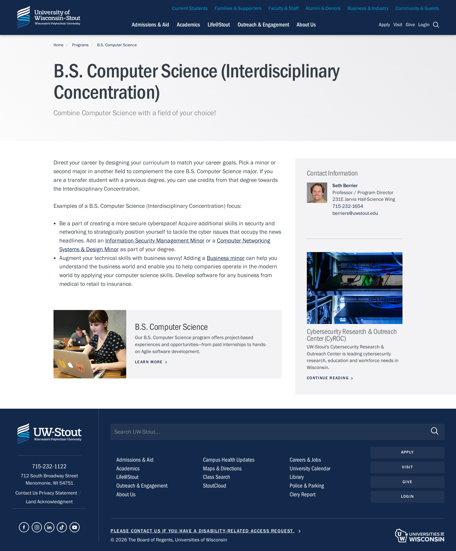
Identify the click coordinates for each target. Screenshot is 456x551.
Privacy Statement (58, 493)
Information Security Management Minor (154, 240)
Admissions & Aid (135, 459)
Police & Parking (307, 485)
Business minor (226, 258)
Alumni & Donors (323, 8)
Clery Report (303, 494)
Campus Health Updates (228, 459)
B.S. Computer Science (117, 45)
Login (424, 25)
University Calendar (310, 468)
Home (58, 45)
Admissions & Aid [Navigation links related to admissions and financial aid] (150, 24)
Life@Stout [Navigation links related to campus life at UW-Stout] (219, 24)
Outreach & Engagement (142, 485)
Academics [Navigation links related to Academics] (188, 24)
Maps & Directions (222, 468)
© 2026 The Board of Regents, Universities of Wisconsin (169, 540)
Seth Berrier (345, 186)
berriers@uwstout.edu (355, 213)
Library (297, 477)
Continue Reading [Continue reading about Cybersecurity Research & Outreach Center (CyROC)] (328, 378)
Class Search (216, 477)
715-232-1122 (49, 466)
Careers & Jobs (305, 459)
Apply (384, 25)
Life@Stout (127, 477)
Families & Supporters (238, 8)
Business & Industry (368, 8)
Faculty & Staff (283, 8)
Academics (128, 468)
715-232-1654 (347, 206)
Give (410, 25)
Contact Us (27, 493)
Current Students (190, 8)
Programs (80, 45)
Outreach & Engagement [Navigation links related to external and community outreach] (263, 24)
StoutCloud (214, 485)
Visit (397, 25)
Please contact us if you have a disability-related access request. (203, 531)
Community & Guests (417, 8)
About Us (306, 24)
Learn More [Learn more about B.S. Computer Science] (149, 362)
